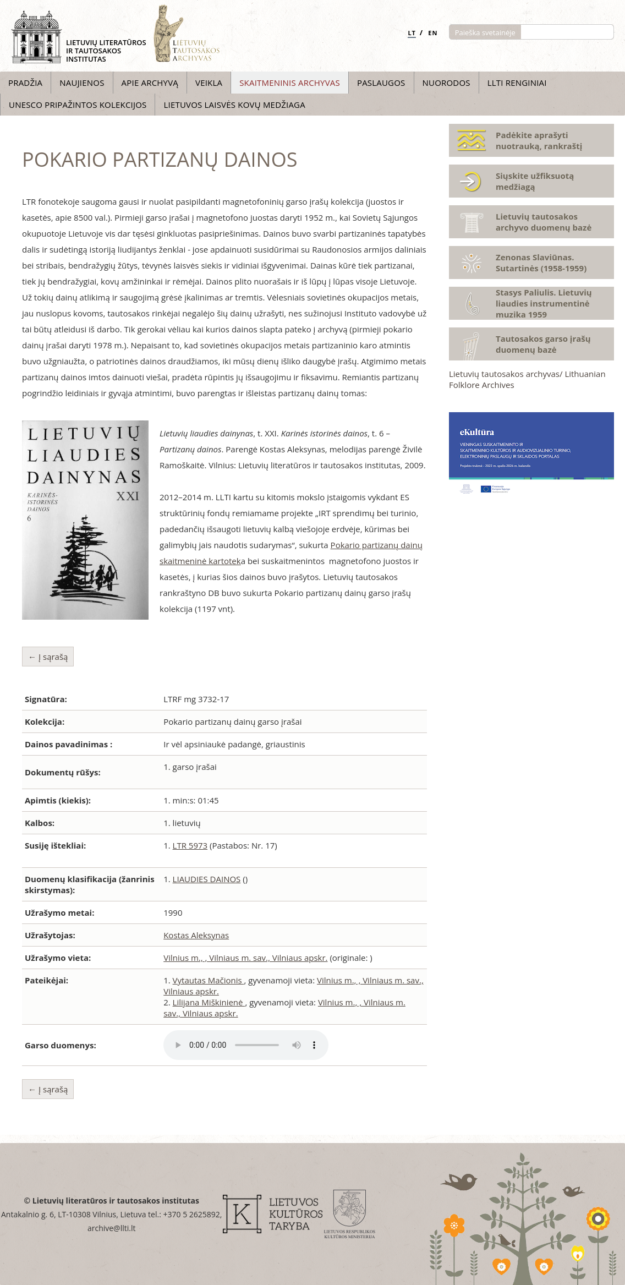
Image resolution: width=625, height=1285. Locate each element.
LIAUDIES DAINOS (207, 878)
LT (412, 33)
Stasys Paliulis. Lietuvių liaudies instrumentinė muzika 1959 (544, 303)
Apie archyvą (150, 82)
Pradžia (25, 82)
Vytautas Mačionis (208, 980)
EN (432, 33)
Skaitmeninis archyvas (289, 82)
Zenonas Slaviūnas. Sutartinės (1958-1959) (541, 262)
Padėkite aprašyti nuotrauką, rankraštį (539, 140)
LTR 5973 (190, 845)
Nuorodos (446, 82)
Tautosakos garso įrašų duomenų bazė (543, 344)
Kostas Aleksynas (196, 934)
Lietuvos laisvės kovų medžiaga (234, 104)
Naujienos (81, 82)
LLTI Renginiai (517, 82)
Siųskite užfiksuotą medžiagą (535, 181)
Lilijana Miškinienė (209, 1002)
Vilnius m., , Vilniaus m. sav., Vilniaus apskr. (245, 957)
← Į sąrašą (48, 656)
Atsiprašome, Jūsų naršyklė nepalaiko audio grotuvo (245, 1045)
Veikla (208, 82)
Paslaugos (381, 82)
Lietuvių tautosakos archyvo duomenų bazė (543, 222)
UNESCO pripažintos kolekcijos (77, 104)
